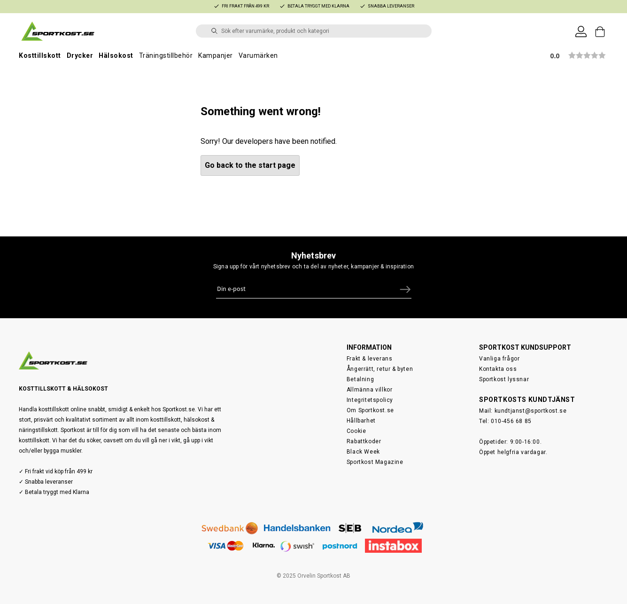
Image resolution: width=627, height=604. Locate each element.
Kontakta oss (498, 369)
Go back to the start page (250, 165)
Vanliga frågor (499, 358)
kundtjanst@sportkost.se (531, 411)
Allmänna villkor (370, 389)
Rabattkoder (364, 441)
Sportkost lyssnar (504, 379)
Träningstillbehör (166, 55)
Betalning (360, 379)
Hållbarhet (361, 420)
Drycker (80, 55)
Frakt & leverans (370, 358)
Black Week (363, 451)
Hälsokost (116, 55)
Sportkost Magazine (375, 462)
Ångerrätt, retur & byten (380, 369)
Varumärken (258, 55)
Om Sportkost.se (370, 410)
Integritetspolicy (370, 400)
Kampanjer (215, 55)
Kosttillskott (40, 55)
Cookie (356, 431)
